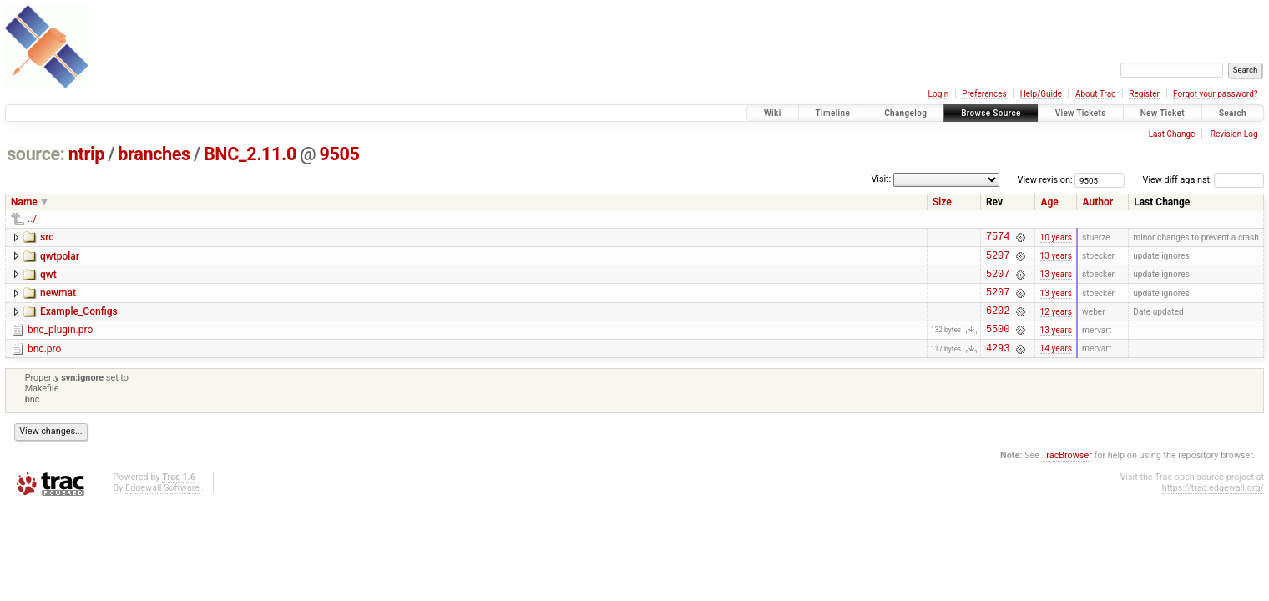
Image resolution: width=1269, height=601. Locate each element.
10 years (1056, 238)
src (47, 237)
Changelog (905, 113)
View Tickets (1080, 113)
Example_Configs (79, 321)
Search (1232, 113)
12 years (1056, 322)
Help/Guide (1041, 93)
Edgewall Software (162, 505)
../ (32, 219)
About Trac (1095, 93)
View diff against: (1203, 179)
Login (938, 93)
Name (24, 202)
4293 (997, 365)
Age (1049, 202)
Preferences (984, 93)
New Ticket (1162, 113)
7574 (997, 238)
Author (1097, 202)
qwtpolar (59, 259)
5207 (997, 260)
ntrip (86, 154)
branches (154, 154)
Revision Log (1234, 134)
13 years (1056, 260)
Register (1144, 93)
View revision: (1045, 179)
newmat (58, 300)
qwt (48, 279)
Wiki (772, 113)
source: (35, 154)
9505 (340, 154)
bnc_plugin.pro (60, 342)
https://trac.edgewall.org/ (1213, 505)
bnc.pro (44, 364)
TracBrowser (1066, 472)
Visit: (881, 179)
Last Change (1172, 134)
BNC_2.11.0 (250, 154)
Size (942, 202)
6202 (997, 323)
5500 (997, 343)
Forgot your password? (1215, 93)
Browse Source (991, 113)
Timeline (833, 113)
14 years (1056, 365)
